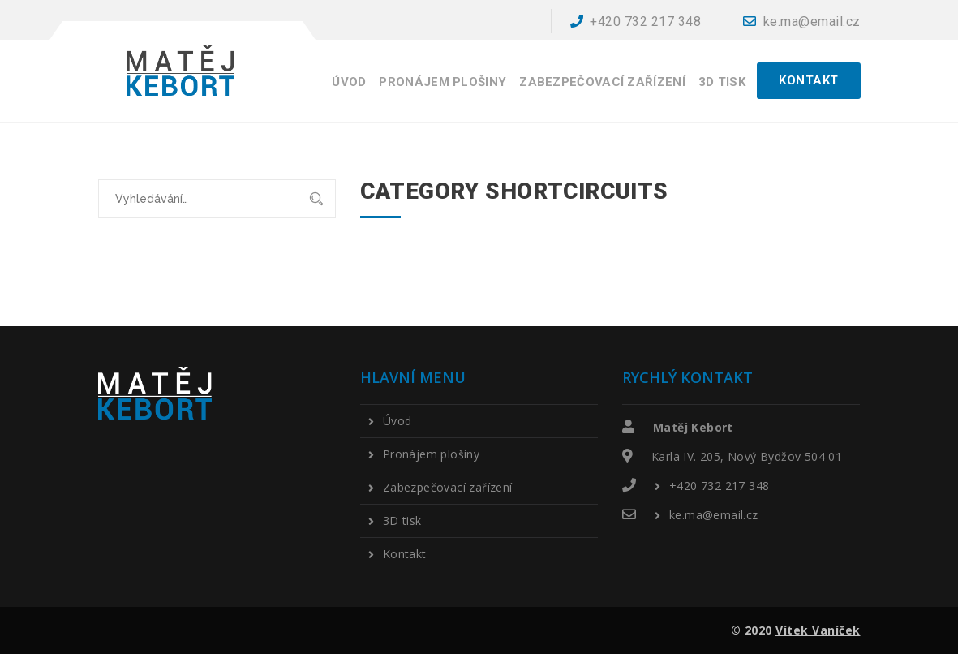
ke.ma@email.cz (802, 21)
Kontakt (405, 554)
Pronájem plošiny (442, 82)
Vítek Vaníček (818, 630)
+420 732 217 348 (636, 21)
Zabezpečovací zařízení (602, 82)
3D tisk (721, 82)
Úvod (349, 82)
